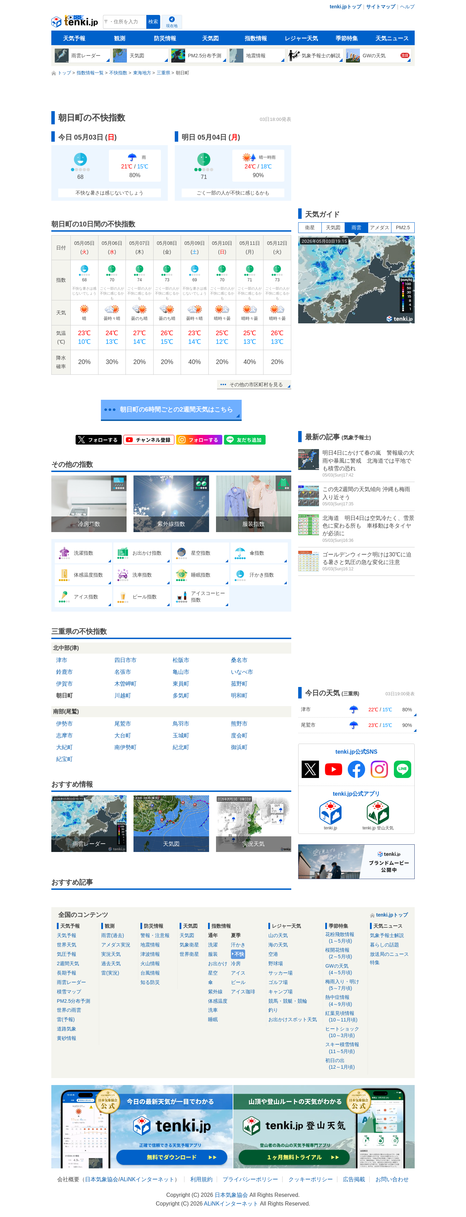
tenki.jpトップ (345, 6)
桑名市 (239, 660)
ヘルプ (407, 6)
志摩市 (64, 735)
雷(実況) (110, 973)
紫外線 (215, 991)
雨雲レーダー (71, 982)
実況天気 (111, 954)
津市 (61, 660)
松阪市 (181, 660)
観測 (119, 38)
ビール (238, 982)
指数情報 (256, 38)
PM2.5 (403, 227)
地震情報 (150, 944)
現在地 (172, 26)
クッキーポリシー (310, 1179)
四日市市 (125, 660)
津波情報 (150, 954)
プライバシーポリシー (250, 1179)
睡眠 (213, 1019)
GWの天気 (345, 969)
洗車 (213, 1010)
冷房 (236, 963)
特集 (375, 962)
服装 (213, 954)
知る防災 (150, 982)
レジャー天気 (301, 38)
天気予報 (74, 38)
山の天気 (278, 935)
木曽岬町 (125, 684)
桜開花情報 (345, 953)
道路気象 (66, 1029)
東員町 (181, 684)
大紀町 (64, 747)
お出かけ (217, 963)
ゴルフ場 (278, 982)
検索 (153, 21)
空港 (273, 954)
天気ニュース (392, 38)
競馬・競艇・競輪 (287, 1001)
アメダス (379, 227)
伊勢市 (64, 724)
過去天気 (111, 963)
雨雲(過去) (112, 935)
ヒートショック (345, 1032)
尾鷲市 (122, 724)
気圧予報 (66, 954)
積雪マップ (69, 991)
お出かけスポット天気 (292, 1019)
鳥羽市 (181, 724)
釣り (273, 1010)
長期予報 (66, 973)
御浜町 (239, 747)
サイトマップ (380, 6)
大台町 (122, 735)
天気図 (210, 38)
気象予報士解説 (387, 935)
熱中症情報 (345, 1000)
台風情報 (150, 973)
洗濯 (213, 944)
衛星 (310, 227)
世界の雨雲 (69, 1010)
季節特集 (347, 38)
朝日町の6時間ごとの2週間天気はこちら (176, 409)
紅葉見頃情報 (345, 1016)
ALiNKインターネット (147, 1179)
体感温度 (217, 1001)
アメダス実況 (115, 944)
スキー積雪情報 (345, 1048)
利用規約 (201, 1179)
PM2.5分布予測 (73, 1001)
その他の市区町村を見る (256, 384)
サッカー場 (280, 973)
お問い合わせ (392, 1179)
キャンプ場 (280, 991)
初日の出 (345, 1064)
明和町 (239, 695)
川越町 (122, 695)
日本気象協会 (101, 1179)
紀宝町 (64, 759)
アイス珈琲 (243, 991)
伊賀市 (64, 684)
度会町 (239, 735)
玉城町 (181, 735)
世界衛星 (189, 954)
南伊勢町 (125, 747)
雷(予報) (66, 1019)
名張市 (122, 672)
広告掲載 (354, 1179)
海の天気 (278, 944)
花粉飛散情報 (345, 938)
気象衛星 (189, 944)
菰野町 (239, 684)
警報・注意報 (155, 935)
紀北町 (181, 747)
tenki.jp (75, 23)
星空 (213, 973)
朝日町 (64, 695)
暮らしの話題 (384, 944)
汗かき (238, 944)
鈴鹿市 (64, 672)
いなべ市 (242, 672)
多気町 (181, 695)
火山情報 (150, 963)
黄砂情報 (66, 1038)
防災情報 (165, 38)
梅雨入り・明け (345, 985)
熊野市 (239, 724)
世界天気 (66, 944)
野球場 (275, 963)
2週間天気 (68, 963)
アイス (238, 973)
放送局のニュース (389, 954)
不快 (239, 954)
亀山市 (181, 672)
